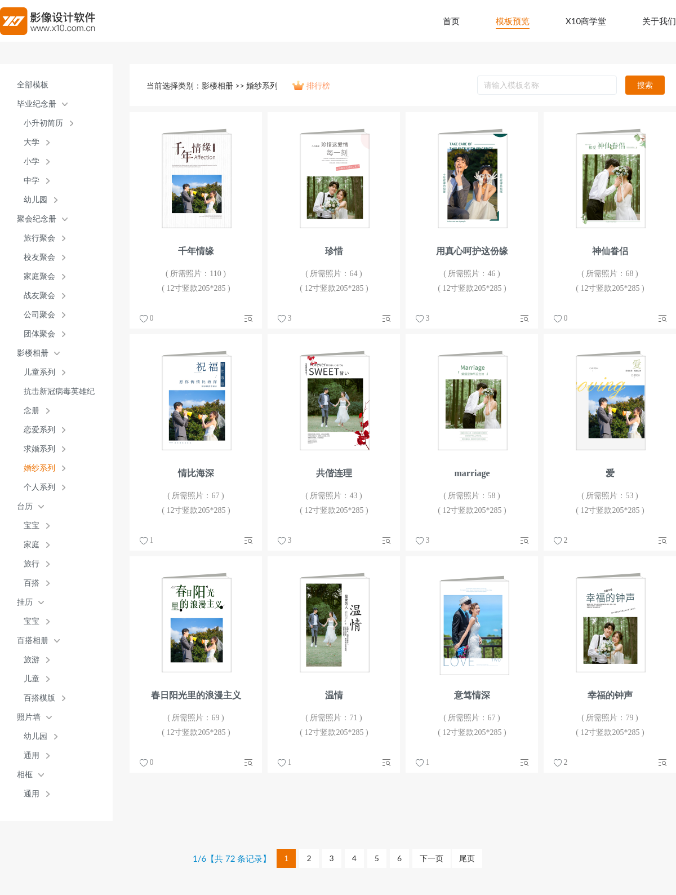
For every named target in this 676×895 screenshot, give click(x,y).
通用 (31, 755)
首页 (451, 21)
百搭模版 (39, 698)
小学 (31, 161)
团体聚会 (39, 334)
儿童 (31, 679)
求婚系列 (39, 449)
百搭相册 (32, 640)
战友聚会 (39, 295)
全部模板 (32, 85)
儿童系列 (39, 372)
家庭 (31, 544)
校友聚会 (39, 257)
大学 (31, 142)
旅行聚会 (39, 238)
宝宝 (31, 525)
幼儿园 (35, 200)
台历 (25, 506)
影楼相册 (32, 353)
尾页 (467, 858)
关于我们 (659, 21)
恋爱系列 (39, 430)
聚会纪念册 (36, 219)
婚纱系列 (39, 468)
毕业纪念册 (36, 104)
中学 (31, 180)
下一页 (431, 858)
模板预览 (513, 21)
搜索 (645, 85)
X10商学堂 (586, 21)
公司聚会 (39, 315)
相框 (25, 774)
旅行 (31, 564)
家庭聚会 (39, 276)
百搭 (31, 583)
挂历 (25, 602)
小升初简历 (43, 123)
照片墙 (29, 717)
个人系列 (39, 487)
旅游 (31, 659)
